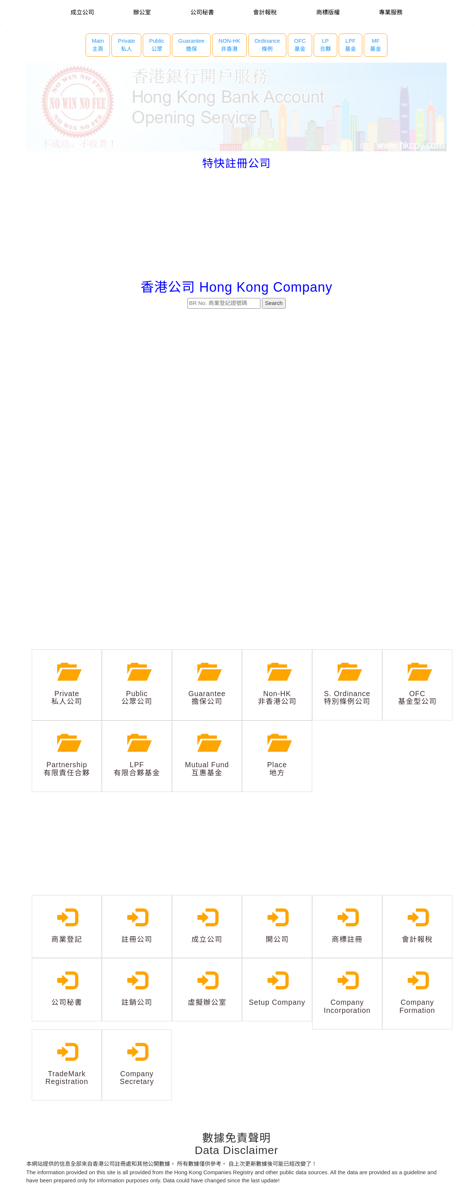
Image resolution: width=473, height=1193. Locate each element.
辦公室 (142, 12)
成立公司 (82, 12)
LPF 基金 (350, 45)
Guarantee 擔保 (191, 45)
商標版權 (328, 12)
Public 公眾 (156, 45)
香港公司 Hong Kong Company (236, 287)
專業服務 (391, 12)
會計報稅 (265, 12)
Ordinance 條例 (267, 45)
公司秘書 (202, 12)
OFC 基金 (300, 45)
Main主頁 (98, 45)
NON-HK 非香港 (229, 45)
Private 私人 (126, 45)
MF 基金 (375, 45)
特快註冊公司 (236, 163)
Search (274, 303)
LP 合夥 (325, 45)
